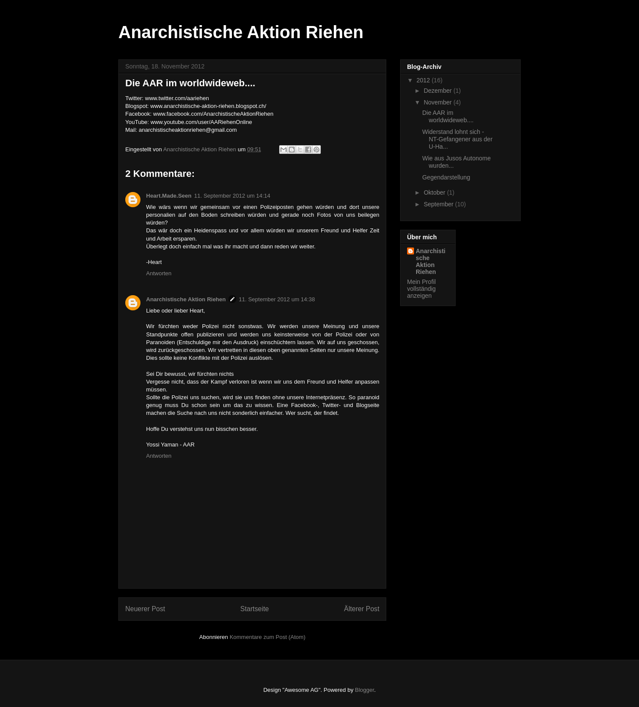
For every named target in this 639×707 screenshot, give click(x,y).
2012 (424, 80)
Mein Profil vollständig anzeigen (421, 288)
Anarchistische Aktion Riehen (240, 32)
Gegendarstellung (446, 177)
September (439, 204)
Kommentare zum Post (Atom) (268, 637)
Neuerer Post (145, 609)
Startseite (254, 609)
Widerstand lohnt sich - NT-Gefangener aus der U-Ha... (457, 139)
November (438, 102)
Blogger (364, 690)
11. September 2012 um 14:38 (277, 299)
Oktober (435, 192)
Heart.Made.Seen (169, 195)
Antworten (159, 273)
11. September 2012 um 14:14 (232, 195)
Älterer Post (361, 609)
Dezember (438, 90)
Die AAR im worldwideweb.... (448, 116)
